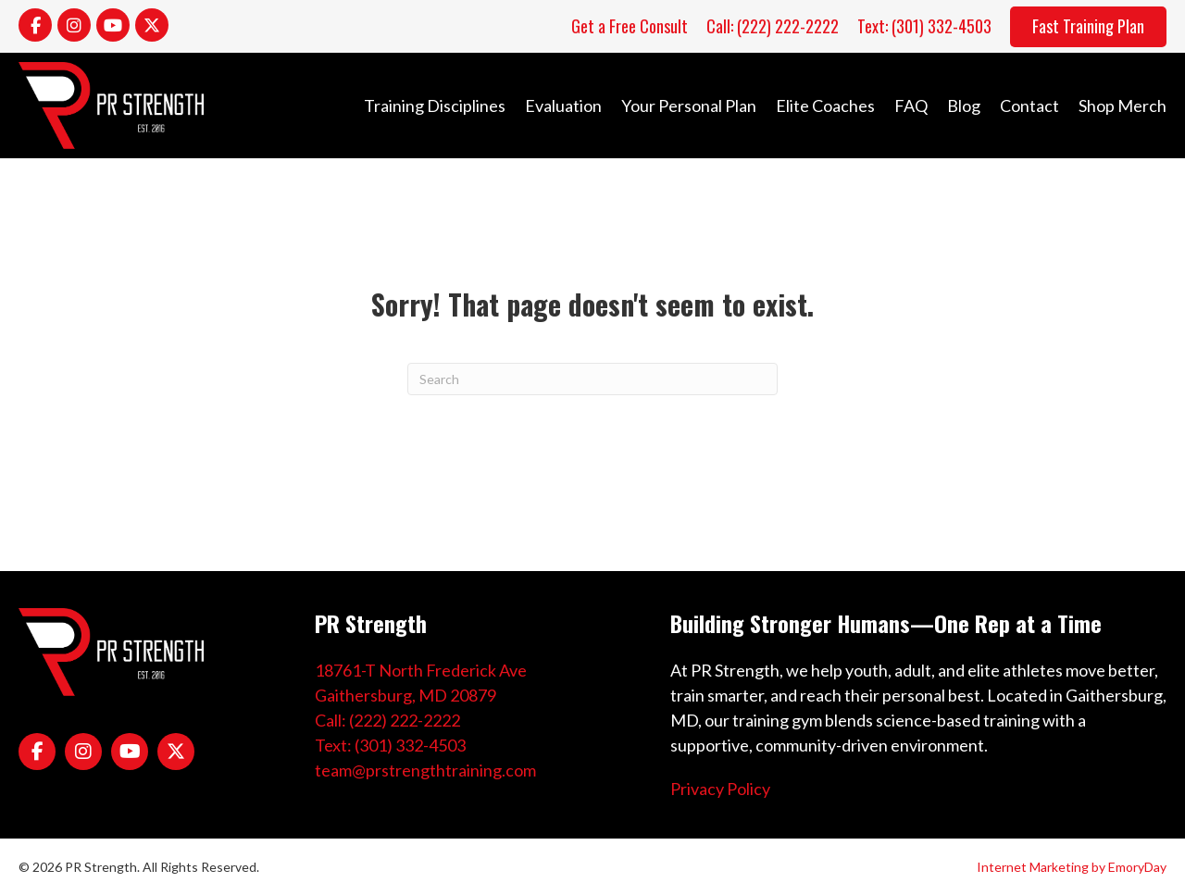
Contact (1029, 105)
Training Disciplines (434, 105)
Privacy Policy (720, 788)
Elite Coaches (825, 105)
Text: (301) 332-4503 (390, 745)
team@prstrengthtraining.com (425, 770)
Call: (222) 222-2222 (387, 720)
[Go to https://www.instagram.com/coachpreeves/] (74, 25)
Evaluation (563, 105)
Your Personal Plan (688, 105)
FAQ (911, 105)
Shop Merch (1122, 105)
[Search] (592, 379)
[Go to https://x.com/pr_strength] (151, 25)
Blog (963, 105)
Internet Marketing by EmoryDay (1071, 867)
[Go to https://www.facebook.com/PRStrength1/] (35, 25)
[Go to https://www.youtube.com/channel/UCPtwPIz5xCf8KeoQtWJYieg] (113, 25)
